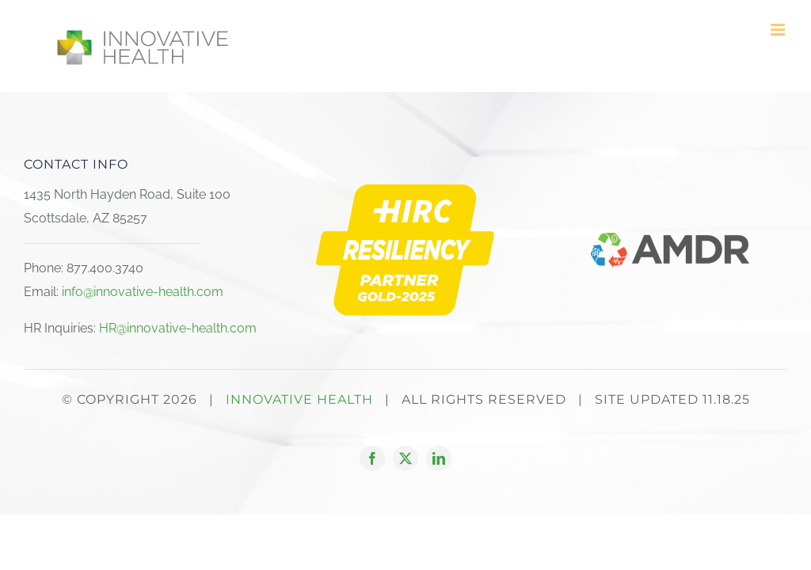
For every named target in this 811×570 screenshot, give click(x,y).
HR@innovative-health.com (178, 328)
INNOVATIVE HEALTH (299, 399)
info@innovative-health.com (142, 291)
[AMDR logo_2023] (670, 238)
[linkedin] (438, 458)
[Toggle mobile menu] (779, 29)
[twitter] (405, 458)
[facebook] (372, 458)
